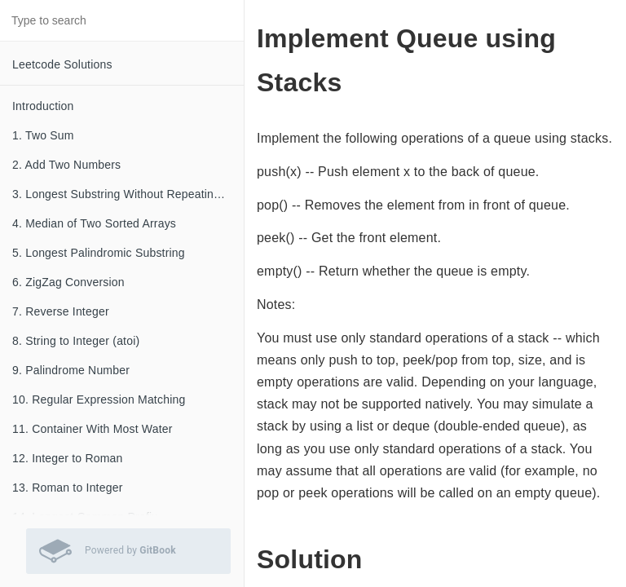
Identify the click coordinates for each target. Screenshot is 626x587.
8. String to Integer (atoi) (75, 340)
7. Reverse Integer (60, 311)
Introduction (43, 106)
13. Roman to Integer (67, 487)
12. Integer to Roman (67, 458)
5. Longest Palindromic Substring (98, 252)
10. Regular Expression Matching (98, 399)
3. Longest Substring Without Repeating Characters (128, 194)
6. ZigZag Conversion (68, 282)
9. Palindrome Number (71, 370)
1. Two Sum (43, 135)
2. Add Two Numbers (66, 164)
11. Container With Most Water (92, 428)
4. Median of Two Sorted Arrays (94, 223)
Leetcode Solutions (62, 64)
